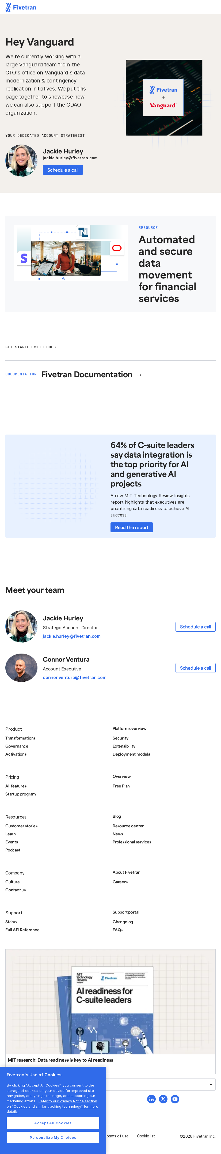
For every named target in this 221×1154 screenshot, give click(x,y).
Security (120, 738)
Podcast (12, 849)
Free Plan (121, 785)
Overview (122, 776)
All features (15, 785)
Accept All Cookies (53, 1123)
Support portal (126, 912)
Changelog (123, 921)
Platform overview (130, 728)
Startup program (20, 793)
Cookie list (146, 1136)
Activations (15, 754)
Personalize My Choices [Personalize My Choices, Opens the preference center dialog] (53, 1137)
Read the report (131, 527)
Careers (120, 881)
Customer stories (21, 825)
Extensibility (124, 746)
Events (11, 841)
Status (11, 921)
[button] (110, 1084)
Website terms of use (110, 1136)
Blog (117, 816)
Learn (10, 833)
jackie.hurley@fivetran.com (70, 158)
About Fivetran (126, 872)
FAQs (118, 929)
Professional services (132, 841)
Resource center (128, 825)
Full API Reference (22, 929)
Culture (12, 881)
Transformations (20, 738)
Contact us (15, 889)
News (118, 833)
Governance (16, 746)
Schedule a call (62, 170)
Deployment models (131, 754)
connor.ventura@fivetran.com (74, 677)
